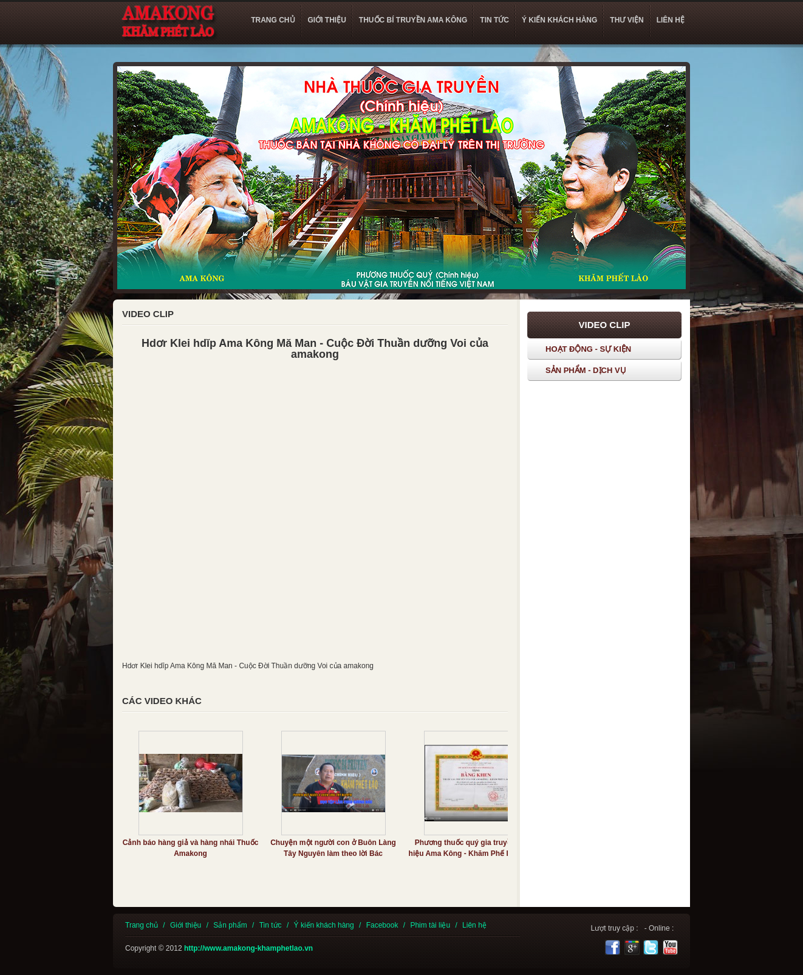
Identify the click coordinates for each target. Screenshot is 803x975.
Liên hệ (474, 925)
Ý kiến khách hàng (324, 925)
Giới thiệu (185, 925)
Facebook (382, 925)
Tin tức (270, 925)
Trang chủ (141, 925)
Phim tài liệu (430, 925)
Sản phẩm (230, 925)
